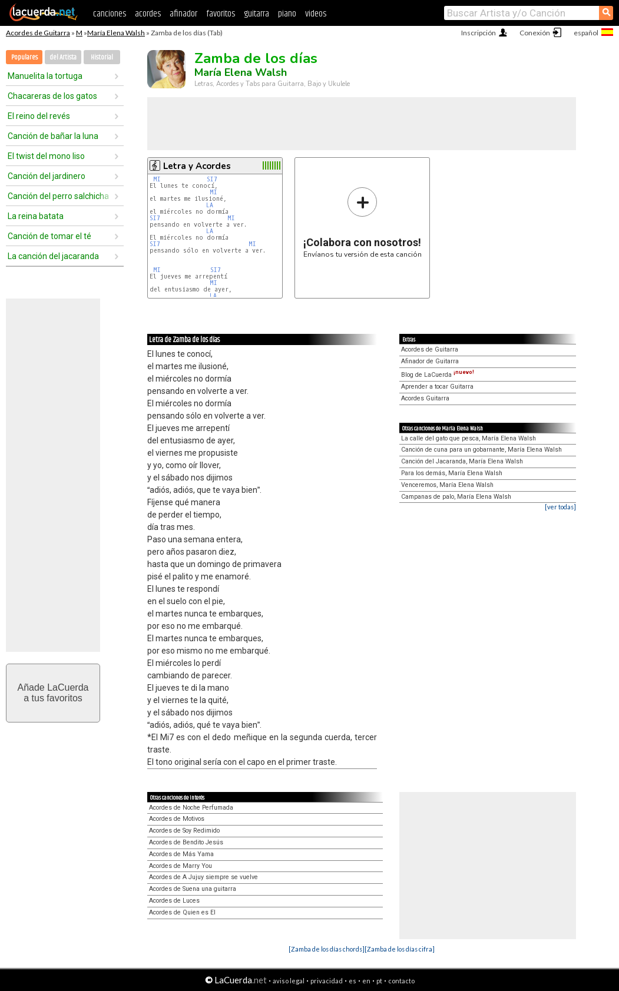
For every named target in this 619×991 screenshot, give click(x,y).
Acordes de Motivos (176, 819)
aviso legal (288, 981)
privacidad (326, 981)
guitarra (256, 13)
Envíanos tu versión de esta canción (362, 222)
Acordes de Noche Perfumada (191, 807)
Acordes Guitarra (425, 398)
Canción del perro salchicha (58, 196)
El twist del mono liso (46, 156)
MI (157, 179)
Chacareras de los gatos (52, 96)
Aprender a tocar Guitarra (437, 386)
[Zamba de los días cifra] (400, 949)
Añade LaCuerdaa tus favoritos (53, 692)
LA (209, 205)
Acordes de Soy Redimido (184, 830)
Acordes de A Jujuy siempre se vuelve (203, 877)
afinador (183, 13)
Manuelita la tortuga (45, 76)
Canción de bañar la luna (53, 136)
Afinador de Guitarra (430, 361)
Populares (24, 57)
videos (315, 13)
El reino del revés (39, 116)
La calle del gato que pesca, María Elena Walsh (468, 438)
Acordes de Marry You (180, 866)
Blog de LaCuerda (437, 375)
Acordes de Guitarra (38, 32)
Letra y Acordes (197, 166)
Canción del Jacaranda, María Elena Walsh (462, 461)
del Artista (63, 57)
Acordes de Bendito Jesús (186, 842)
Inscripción (478, 32)
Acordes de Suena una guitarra (192, 889)
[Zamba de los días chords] (327, 949)
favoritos (220, 13)
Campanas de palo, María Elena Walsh (456, 497)
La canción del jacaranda (53, 256)
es (352, 981)
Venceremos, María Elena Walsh (447, 485)
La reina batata (36, 216)
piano (287, 13)
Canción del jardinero (46, 176)
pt (379, 981)
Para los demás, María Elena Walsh (451, 473)
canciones (109, 13)
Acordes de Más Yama (181, 854)
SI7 (212, 179)
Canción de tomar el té (49, 236)
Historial (102, 57)
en (366, 981)
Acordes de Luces (174, 900)
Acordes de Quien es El (182, 912)
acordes (148, 13)
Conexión (534, 32)
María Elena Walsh (116, 32)
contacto (401, 981)
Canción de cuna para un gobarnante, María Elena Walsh (481, 449)
